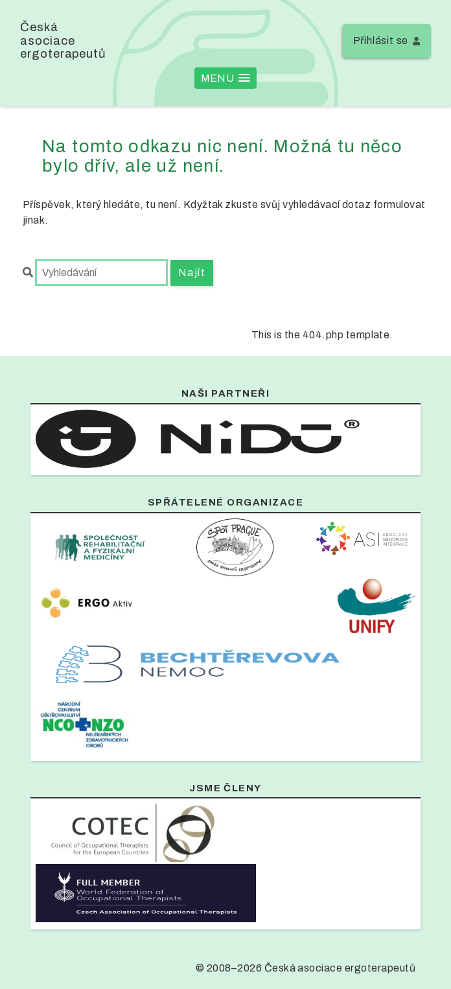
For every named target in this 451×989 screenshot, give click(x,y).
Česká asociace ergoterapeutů (63, 40)
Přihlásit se (381, 40)
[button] (225, 78)
